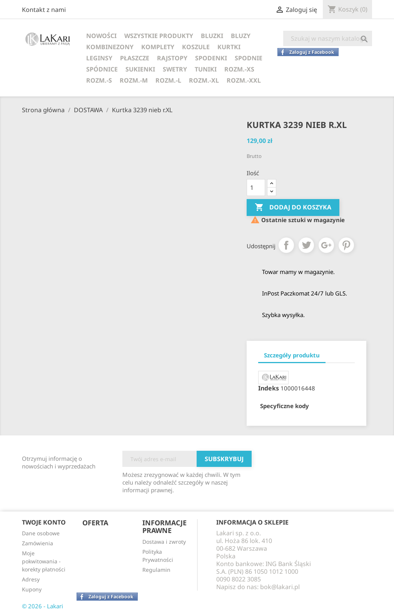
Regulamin (156, 569)
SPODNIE (248, 58)
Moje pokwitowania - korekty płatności (43, 561)
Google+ (326, 245)
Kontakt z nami (44, 9)
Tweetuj (306, 245)
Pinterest (346, 245)
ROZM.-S (99, 80)
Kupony (32, 589)
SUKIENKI (140, 69)
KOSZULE (196, 47)
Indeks (268, 388)
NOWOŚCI (101, 36)
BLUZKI (212, 36)
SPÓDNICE (102, 69)
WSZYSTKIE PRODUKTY (158, 36)
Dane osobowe (41, 533)
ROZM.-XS (239, 69)
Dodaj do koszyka (293, 208)
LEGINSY (99, 58)
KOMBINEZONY (110, 47)
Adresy (31, 579)
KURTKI (228, 47)
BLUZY (240, 36)
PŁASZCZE (134, 58)
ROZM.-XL (204, 80)
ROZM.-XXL (244, 80)
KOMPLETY (157, 47)
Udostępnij (286, 245)
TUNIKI (206, 69)
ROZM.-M (134, 80)
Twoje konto (44, 522)
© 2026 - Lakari (42, 606)
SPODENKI (211, 58)
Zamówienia (37, 543)
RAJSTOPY (172, 58)
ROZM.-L (168, 80)
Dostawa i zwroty (164, 541)
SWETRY (175, 69)
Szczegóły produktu (292, 355)
